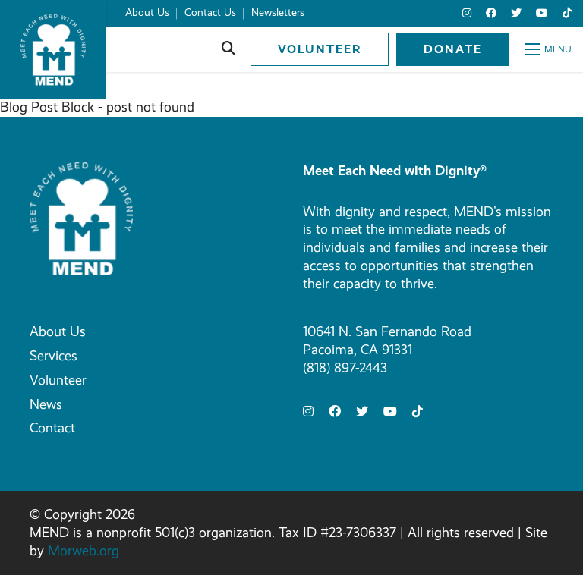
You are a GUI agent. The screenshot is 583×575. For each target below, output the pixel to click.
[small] (466, 13)
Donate (453, 49)
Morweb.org (83, 550)
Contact (52, 427)
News (46, 404)
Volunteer (319, 49)
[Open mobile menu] (548, 49)
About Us (58, 331)
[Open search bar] (228, 49)
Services (53, 355)
